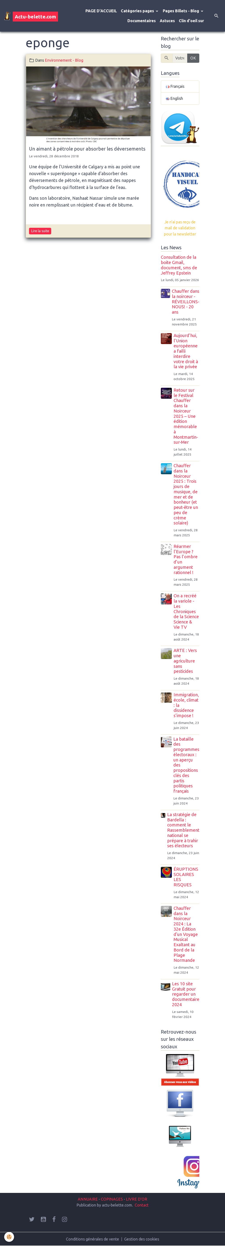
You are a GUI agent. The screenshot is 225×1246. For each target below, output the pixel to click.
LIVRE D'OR (136, 1199)
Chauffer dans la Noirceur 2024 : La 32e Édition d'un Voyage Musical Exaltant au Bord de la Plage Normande (186, 934)
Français (175, 86)
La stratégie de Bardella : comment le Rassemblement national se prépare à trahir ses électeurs (183, 830)
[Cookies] (9, 1237)
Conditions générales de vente (92, 1239)
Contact (142, 1205)
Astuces (167, 20)
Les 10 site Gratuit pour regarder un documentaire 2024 (185, 994)
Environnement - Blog (64, 60)
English (174, 98)
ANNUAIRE (88, 1199)
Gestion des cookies (141, 1239)
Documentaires (141, 20)
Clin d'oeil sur (191, 20)
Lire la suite (40, 231)
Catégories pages (138, 11)
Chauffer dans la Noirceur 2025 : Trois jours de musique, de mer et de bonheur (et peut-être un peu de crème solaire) (186, 494)
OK (193, 58)
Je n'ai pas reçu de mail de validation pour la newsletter (180, 228)
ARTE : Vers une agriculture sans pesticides (185, 661)
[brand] (27, 16)
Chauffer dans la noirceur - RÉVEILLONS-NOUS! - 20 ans (185, 301)
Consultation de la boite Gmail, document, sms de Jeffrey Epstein (179, 265)
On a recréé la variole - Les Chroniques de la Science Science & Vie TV (186, 611)
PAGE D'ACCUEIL (101, 11)
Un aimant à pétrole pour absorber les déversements (87, 148)
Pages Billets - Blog (181, 11)
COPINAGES (112, 1199)
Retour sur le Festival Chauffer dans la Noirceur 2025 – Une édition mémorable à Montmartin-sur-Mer (186, 416)
